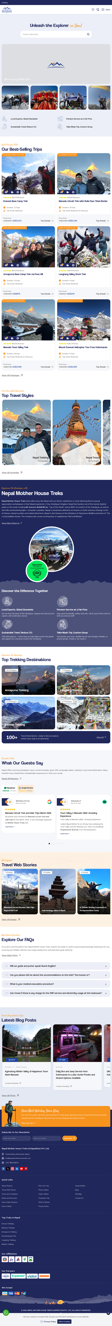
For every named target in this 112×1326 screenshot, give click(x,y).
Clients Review (7, 1185)
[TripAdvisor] (10, 788)
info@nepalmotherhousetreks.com (18, 1158)
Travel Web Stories (9, 1189)
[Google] (25, 788)
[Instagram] (12, 1168)
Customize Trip (44, 1198)
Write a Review (44, 1202)
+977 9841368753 (12, 1163)
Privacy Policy (44, 1206)
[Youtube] (21, 1168)
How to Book (7, 1206)
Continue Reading (13, 1083)
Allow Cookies (64, 1322)
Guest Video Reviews (9, 1202)
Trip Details (47, 221)
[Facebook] (3, 1168)
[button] (88, 34)
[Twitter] (8, 1168)
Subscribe (69, 1138)
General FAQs (80, 1185)
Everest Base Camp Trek (15, 201)
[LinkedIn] (17, 1168)
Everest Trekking (15, 724)
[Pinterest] (26, 1168)
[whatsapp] (6, 1312)
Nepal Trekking (40, 457)
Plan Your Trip (44, 1185)
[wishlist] (93, 9)
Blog (77, 1189)
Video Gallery (43, 1193)
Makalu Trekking (8, 1244)
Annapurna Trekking (16, 690)
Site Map (78, 1193)
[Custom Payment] (56, 1293)
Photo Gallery (44, 1189)
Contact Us (79, 1198)
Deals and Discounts (9, 1198)
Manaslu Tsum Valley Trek (15, 347)
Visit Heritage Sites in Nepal (53, 910)
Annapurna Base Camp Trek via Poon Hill (23, 274)
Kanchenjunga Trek (9, 1235)
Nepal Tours (92, 457)
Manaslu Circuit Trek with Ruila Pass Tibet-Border (83, 201)
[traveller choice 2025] (37, 570)
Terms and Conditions (10, 1193)
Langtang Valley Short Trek (72, 274)
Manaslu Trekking (70, 724)
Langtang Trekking (71, 690)
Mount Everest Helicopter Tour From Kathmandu (83, 347)
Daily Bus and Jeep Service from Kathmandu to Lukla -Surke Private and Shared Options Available (75, 1074)
